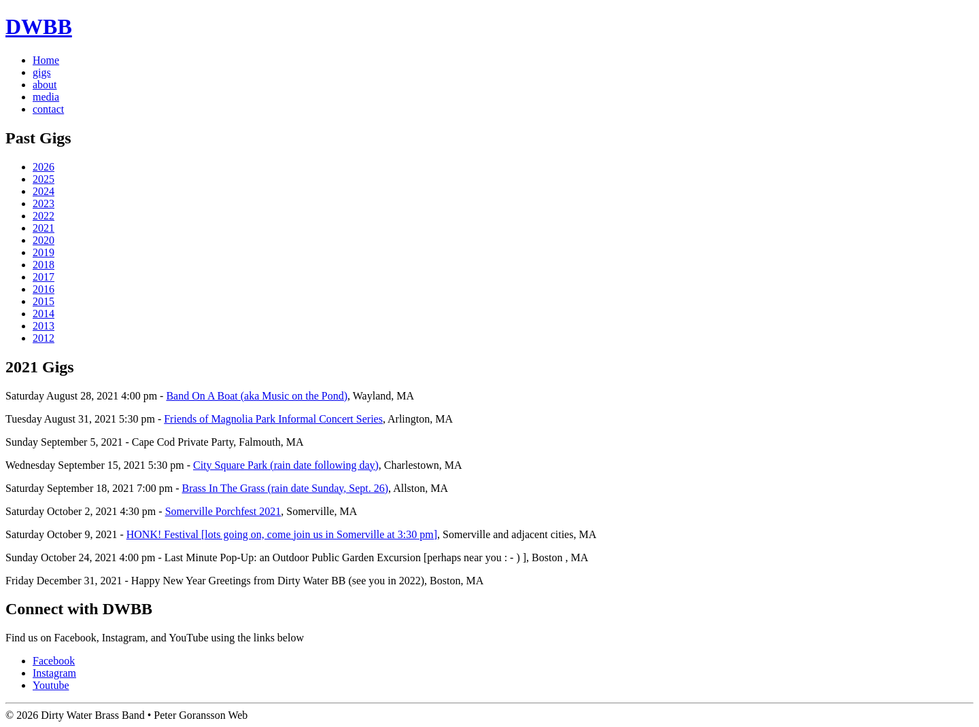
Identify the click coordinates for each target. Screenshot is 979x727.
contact (48, 109)
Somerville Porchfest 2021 (223, 511)
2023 (43, 203)
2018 (43, 264)
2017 (43, 277)
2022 (43, 215)
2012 (43, 338)
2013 (43, 326)
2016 (43, 289)
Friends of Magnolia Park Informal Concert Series (273, 419)
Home (46, 60)
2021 (43, 228)
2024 (43, 191)
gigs (42, 72)
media (46, 97)
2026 (43, 167)
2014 (43, 313)
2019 (43, 252)
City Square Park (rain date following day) (286, 465)
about (45, 84)
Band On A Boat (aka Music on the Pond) (256, 396)
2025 (43, 179)
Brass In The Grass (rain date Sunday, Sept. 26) (285, 488)
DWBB (38, 26)
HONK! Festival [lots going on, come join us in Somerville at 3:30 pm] (281, 534)
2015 (43, 301)
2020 (43, 240)
